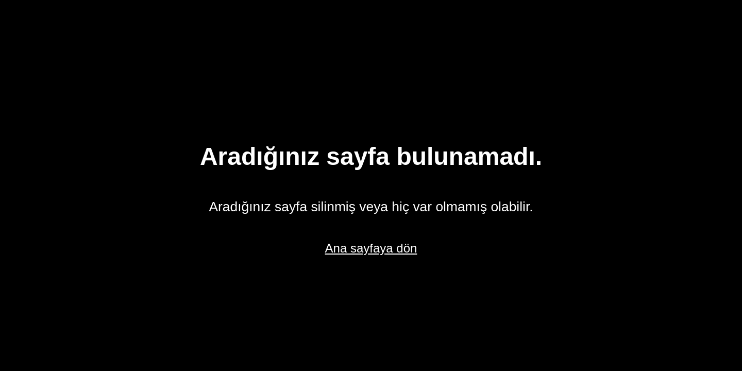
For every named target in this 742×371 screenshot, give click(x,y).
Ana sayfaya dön (371, 248)
